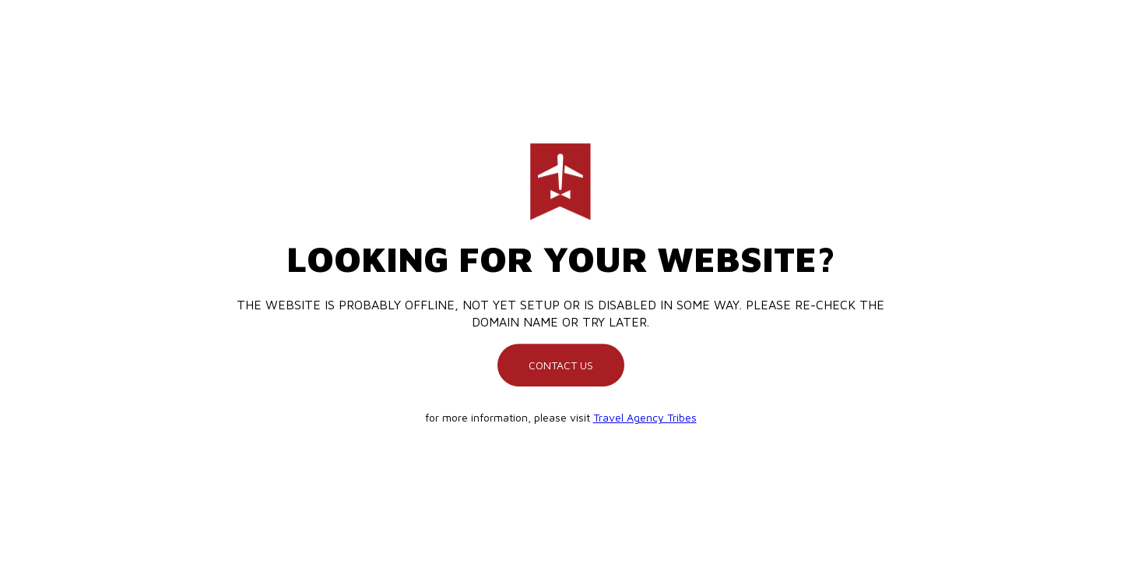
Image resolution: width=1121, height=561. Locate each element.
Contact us (561, 365)
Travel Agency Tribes (645, 417)
